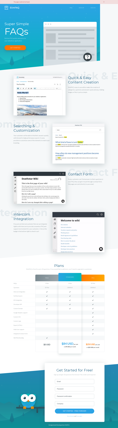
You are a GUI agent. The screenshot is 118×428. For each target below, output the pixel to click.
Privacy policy (79, 416)
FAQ (71, 7)
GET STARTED (15, 48)
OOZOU (67, 425)
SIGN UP (81, 7)
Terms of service (70, 416)
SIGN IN (93, 7)
